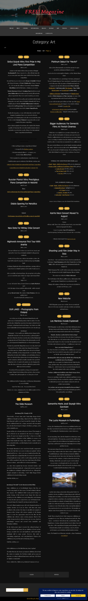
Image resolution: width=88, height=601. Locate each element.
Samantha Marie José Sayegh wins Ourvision (64, 405)
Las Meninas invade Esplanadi (64, 321)
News (26, 57)
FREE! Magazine (44, 12)
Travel (64, 28)
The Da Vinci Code (61, 171)
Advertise (39, 33)
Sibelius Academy (28, 149)
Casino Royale (60, 169)
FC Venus (62, 190)
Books (51, 28)
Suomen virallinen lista (56, 112)
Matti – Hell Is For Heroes (60, 164)
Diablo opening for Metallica (24, 203)
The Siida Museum (23, 404)
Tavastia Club (66, 106)
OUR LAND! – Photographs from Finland (23, 311)
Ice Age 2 (61, 173)
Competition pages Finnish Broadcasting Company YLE (24, 168)
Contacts (49, 33)
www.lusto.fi (64, 535)
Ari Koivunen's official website (59, 109)
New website (64, 298)
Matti (50, 164)
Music (12, 28)
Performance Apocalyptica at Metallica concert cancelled (24, 216)
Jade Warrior (65, 195)
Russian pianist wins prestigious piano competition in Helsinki (24, 181)
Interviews (35, 28)
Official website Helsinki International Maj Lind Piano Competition (24, 164)
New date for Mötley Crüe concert (24, 228)
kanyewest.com (71, 239)
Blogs (44, 28)
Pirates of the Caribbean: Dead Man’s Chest (61, 166)
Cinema (25, 28)
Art (58, 28)
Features (66, 415)
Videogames (74, 28)
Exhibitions (26, 304)
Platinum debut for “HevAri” (64, 61)
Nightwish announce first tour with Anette (23, 243)
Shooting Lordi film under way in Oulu (64, 252)
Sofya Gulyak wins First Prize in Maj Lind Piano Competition (23, 63)
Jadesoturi (58, 195)
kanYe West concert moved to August (64, 215)
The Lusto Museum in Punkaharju (64, 420)
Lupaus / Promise (63, 192)
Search (25, 590)
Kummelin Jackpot (60, 188)
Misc (18, 28)
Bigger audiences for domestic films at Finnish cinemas (64, 125)
